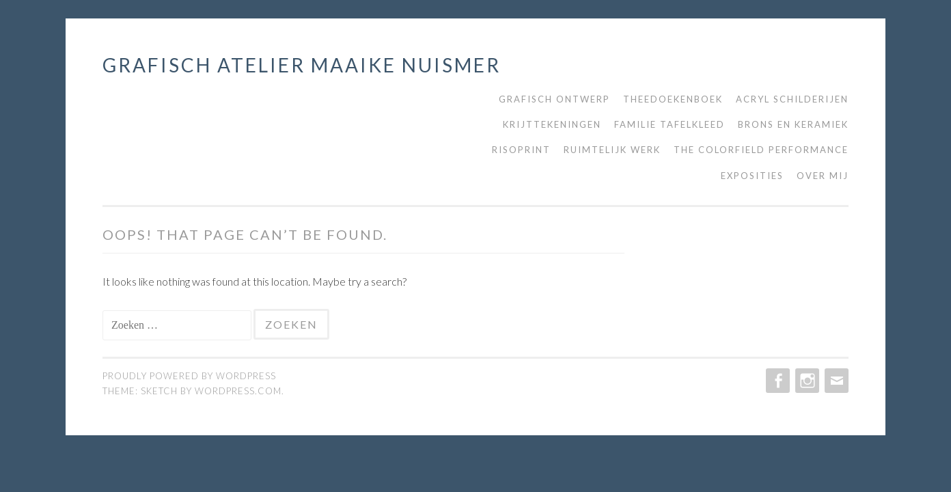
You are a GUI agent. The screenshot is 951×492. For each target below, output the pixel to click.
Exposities (752, 175)
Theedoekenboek (673, 99)
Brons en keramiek (793, 124)
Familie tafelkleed (669, 124)
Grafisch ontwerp (554, 99)
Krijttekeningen (552, 124)
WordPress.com (238, 390)
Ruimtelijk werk (612, 149)
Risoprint (521, 149)
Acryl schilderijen (792, 99)
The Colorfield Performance (761, 149)
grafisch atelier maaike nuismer (301, 65)
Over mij (823, 175)
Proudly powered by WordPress (189, 375)
